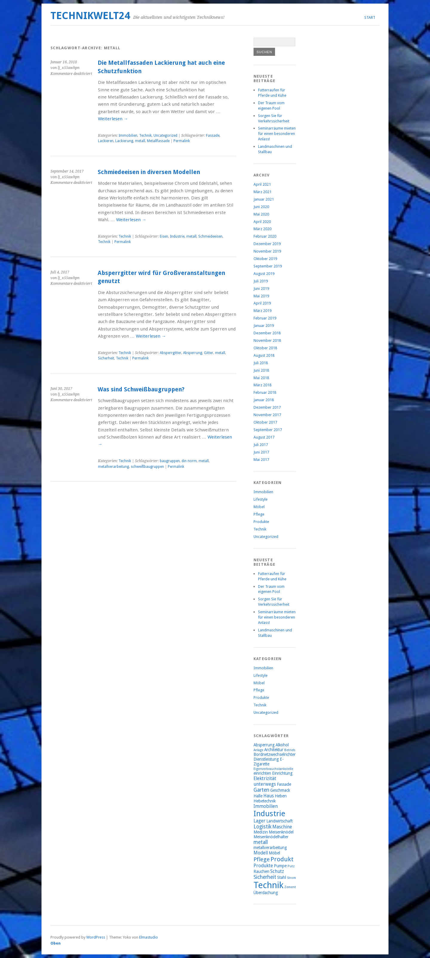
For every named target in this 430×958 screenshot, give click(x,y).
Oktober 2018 (265, 348)
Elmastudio (148, 937)
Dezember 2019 (267, 244)
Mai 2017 (261, 459)
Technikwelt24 (90, 15)
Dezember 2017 (267, 407)
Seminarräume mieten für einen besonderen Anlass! (277, 133)
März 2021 (262, 192)
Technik (145, 135)
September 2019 (268, 266)
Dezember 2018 (267, 333)
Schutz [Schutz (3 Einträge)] (277, 871)
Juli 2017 (261, 444)
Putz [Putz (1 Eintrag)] (291, 866)
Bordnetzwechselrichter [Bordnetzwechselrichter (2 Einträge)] (275, 754)
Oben (55, 943)
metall (140, 141)
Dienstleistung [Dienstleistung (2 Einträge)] (266, 759)
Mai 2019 (261, 296)
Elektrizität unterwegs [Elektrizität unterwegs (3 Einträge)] (265, 781)
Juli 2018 (261, 363)
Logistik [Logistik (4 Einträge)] (262, 827)
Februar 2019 (265, 318)
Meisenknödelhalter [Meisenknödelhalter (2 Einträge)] (271, 836)
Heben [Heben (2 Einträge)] (281, 796)
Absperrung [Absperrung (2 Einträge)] (264, 744)
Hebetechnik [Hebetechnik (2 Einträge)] (265, 801)
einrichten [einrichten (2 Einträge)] (262, 773)
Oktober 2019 (265, 258)
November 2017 (267, 415)
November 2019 (267, 251)
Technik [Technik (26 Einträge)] (268, 885)
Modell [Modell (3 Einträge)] (261, 853)
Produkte (261, 521)
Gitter (208, 353)
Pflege (259, 514)
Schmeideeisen (210, 236)
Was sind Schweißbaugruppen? (141, 389)
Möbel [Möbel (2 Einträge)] (274, 853)
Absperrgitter (170, 353)
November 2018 (267, 340)
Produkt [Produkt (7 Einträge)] (282, 859)
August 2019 (264, 273)
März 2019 (262, 310)
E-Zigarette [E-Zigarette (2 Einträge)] (269, 761)
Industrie (177, 236)
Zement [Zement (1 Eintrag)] (290, 887)
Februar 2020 (265, 236)
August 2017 (264, 437)
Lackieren (105, 141)
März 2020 (262, 229)
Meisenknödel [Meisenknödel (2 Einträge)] (281, 832)
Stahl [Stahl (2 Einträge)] (281, 877)
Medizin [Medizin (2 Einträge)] (261, 832)
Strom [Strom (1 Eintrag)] (291, 878)
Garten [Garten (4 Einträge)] (261, 790)
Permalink (181, 141)
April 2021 (262, 184)
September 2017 (268, 430)
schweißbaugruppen (147, 467)
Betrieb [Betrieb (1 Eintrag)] (289, 750)
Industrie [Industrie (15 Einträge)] (269, 813)
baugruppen (170, 461)
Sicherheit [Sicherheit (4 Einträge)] (265, 877)
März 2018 (262, 385)
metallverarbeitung (113, 467)
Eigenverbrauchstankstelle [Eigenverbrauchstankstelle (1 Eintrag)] (273, 769)
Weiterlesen (113, 119)
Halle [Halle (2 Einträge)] (258, 796)
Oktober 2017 (265, 422)
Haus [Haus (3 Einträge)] (268, 796)
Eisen (164, 236)
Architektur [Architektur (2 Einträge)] (273, 749)
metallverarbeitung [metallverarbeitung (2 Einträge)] (270, 847)
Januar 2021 (264, 199)
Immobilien (128, 135)
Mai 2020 (261, 214)
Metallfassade (158, 141)
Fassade (212, 135)
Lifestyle (261, 499)
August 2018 (264, 355)
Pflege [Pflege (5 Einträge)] (262, 859)
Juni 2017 (261, 452)
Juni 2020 (261, 206)
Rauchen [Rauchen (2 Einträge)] (261, 871)
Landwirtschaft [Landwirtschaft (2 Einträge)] (279, 821)
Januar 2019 (264, 325)
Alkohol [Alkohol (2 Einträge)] (282, 744)
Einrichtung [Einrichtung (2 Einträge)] (282, 773)
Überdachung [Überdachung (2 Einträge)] (266, 892)
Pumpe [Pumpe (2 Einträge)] (280, 865)
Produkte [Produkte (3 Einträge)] (263, 865)
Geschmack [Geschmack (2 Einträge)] (280, 790)
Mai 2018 (261, 378)
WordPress (95, 937)
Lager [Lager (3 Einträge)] (259, 821)
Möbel (259, 507)
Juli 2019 (261, 281)
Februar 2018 (265, 392)
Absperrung (192, 353)
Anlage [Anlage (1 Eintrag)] (258, 750)
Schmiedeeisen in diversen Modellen (149, 172)
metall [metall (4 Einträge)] (261, 842)
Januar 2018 (264, 400)
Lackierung (124, 141)
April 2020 (262, 221)
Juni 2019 (261, 288)
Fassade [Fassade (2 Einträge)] (284, 784)
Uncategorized (165, 135)
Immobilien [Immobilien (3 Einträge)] (266, 806)
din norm (189, 461)
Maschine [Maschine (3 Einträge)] (282, 827)
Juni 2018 (261, 370)
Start (369, 17)
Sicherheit (106, 358)
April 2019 (262, 303)
